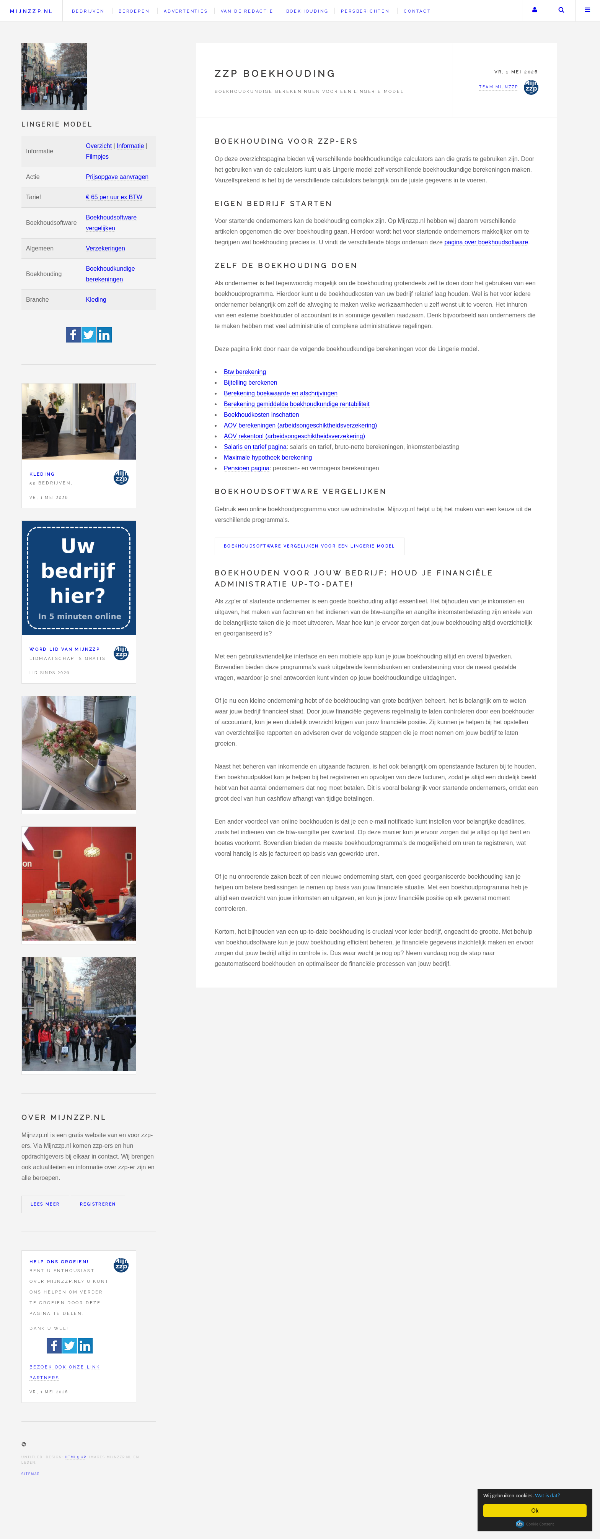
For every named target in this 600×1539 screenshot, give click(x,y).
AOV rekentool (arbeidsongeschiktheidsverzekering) (294, 436)
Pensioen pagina (246, 468)
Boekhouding (307, 11)
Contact (417, 11)
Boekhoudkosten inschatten (261, 414)
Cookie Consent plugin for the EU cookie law (535, 1524)
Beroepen (134, 11)
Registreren (98, 1204)
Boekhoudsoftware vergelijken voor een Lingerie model (309, 546)
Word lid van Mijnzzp (64, 649)
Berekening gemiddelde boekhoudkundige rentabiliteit (297, 404)
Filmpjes (97, 156)
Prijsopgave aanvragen (117, 177)
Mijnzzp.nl (31, 11)
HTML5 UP (75, 1457)
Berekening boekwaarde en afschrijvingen (281, 393)
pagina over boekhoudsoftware (486, 242)
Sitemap (30, 1474)
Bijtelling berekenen (250, 382)
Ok (535, 1510)
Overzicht (99, 146)
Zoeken (561, 10)
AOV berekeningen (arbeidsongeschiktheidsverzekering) (300, 425)
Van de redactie (247, 11)
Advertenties (186, 11)
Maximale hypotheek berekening (268, 457)
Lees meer (45, 1204)
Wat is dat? (559, 1495)
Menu (588, 10)
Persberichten (365, 11)
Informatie (130, 146)
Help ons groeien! (59, 1261)
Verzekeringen (105, 248)
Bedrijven (88, 11)
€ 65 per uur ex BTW (114, 197)
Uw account (534, 10)
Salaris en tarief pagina (255, 447)
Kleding (96, 299)
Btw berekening (245, 372)
